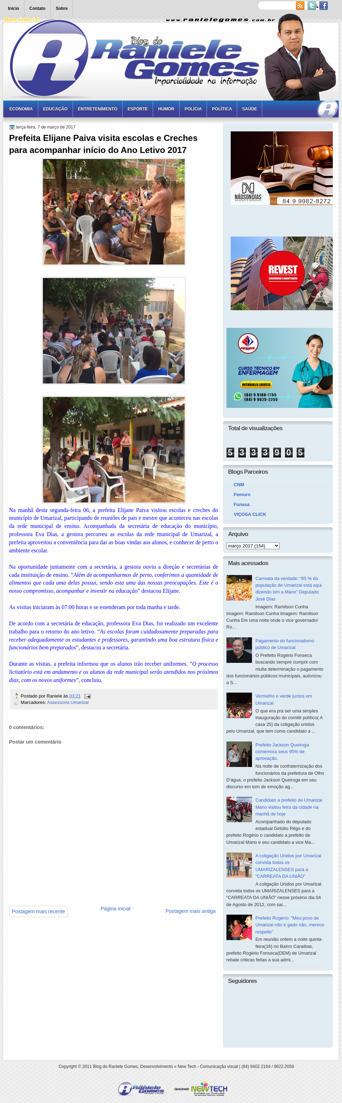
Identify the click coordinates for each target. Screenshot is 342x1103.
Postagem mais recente (38, 911)
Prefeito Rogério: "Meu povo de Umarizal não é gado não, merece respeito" (290, 924)
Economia (21, 109)
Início (13, 8)
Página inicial (115, 908)
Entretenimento (97, 109)
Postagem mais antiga (190, 911)
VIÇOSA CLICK (250, 514)
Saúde (249, 109)
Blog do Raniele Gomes (115, 1066)
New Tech (187, 1066)
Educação (55, 109)
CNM (239, 484)
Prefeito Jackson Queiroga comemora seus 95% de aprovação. (282, 751)
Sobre (62, 8)
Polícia (193, 109)
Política (222, 109)
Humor (166, 109)
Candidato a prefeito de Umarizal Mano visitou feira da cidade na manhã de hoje (289, 807)
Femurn (242, 494)
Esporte (138, 109)
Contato (37, 8)
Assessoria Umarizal (68, 702)
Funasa (242, 504)
